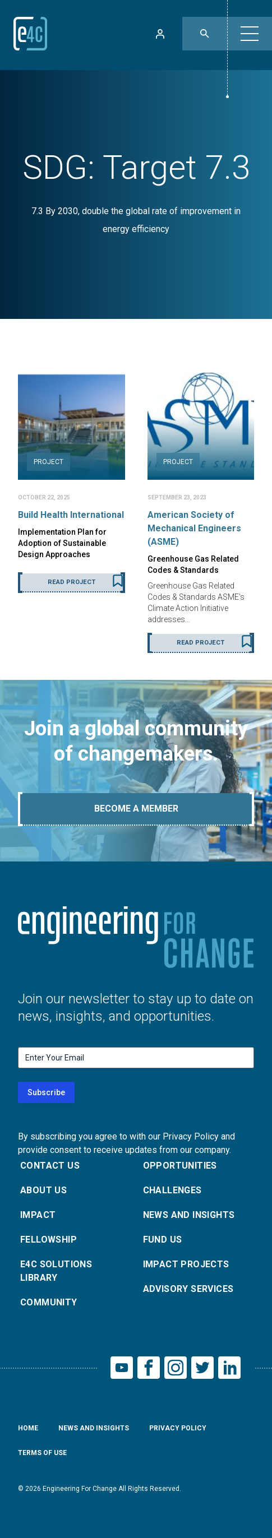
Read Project (71, 582)
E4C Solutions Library (56, 1271)
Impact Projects (186, 1264)
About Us (43, 1190)
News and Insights (189, 1215)
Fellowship (48, 1239)
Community (48, 1302)
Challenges (172, 1190)
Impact (38, 1215)
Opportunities (180, 1165)
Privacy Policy (177, 1428)
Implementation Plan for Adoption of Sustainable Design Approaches (62, 543)
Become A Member (136, 808)
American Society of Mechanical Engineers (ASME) (194, 528)
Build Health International (71, 514)
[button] (249, 33)
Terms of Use (42, 1453)
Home (28, 1428)
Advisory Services (188, 1289)
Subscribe (46, 1092)
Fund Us (162, 1239)
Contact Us (50, 1165)
